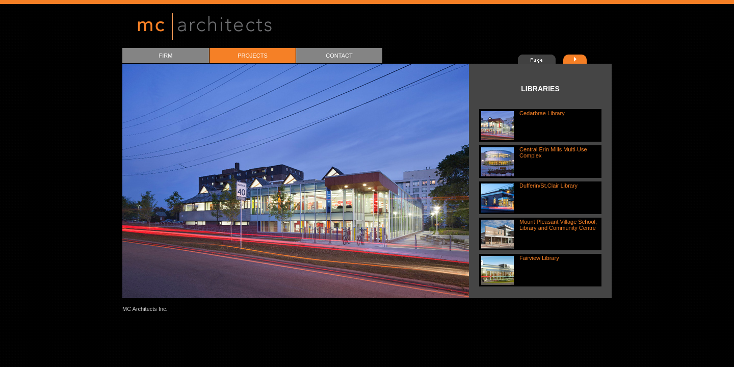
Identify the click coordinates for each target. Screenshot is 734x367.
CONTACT (339, 56)
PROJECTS (253, 56)
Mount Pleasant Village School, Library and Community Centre (558, 225)
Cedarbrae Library (542, 113)
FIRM (166, 56)
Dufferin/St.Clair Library (548, 185)
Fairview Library (539, 258)
